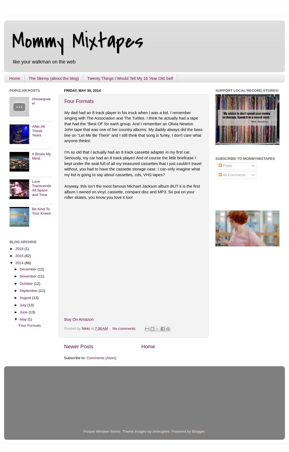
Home (14, 78)
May (24, 319)
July (23, 305)
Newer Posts (78, 346)
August (26, 298)
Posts (225, 166)
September (29, 291)
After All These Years (38, 130)
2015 (20, 256)
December (29, 269)
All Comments (232, 175)
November (29, 276)
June (24, 312)
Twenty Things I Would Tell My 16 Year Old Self (130, 78)
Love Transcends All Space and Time (41, 188)
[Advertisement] (73, 403)
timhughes (160, 431)
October (27, 284)
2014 (20, 263)
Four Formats (79, 101)
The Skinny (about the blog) (54, 78)
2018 (20, 249)
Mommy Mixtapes (77, 41)
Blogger (198, 431)
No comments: (125, 328)
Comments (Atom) (102, 358)
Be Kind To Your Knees (41, 211)
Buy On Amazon (79, 319)
